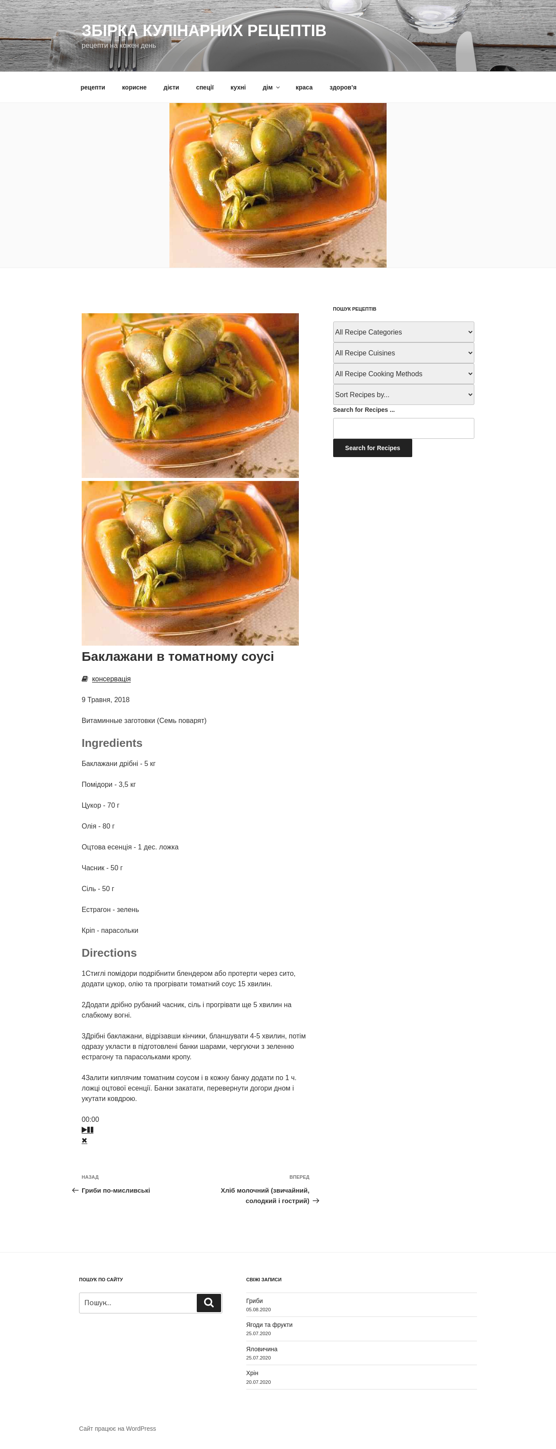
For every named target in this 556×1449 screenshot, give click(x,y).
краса (304, 87)
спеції (204, 87)
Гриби (254, 1300)
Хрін (252, 1372)
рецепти (93, 87)
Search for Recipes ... (364, 409)
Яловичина (262, 1349)
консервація (111, 679)
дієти (171, 87)
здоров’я (343, 87)
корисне (134, 87)
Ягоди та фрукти (269, 1324)
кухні (238, 87)
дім (272, 87)
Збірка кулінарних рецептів (204, 31)
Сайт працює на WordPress (117, 1428)
